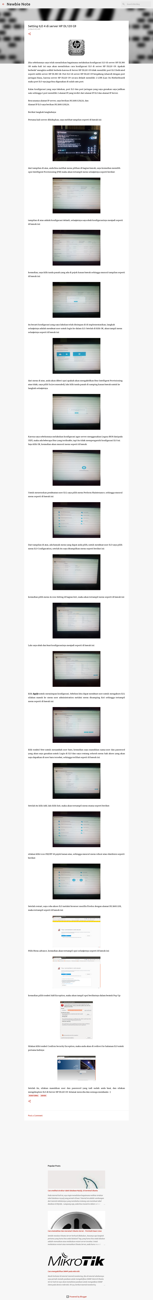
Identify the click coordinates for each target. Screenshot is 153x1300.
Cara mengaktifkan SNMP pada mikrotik (64, 1271)
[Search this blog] (138, 4)
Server (43, 1095)
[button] (29, 34)
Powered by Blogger (76, 1297)
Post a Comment (35, 1116)
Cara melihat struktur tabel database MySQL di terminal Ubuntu (73, 1191)
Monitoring (33, 1095)
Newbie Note (18, 4)
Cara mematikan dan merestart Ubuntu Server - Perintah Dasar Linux (75, 1231)
